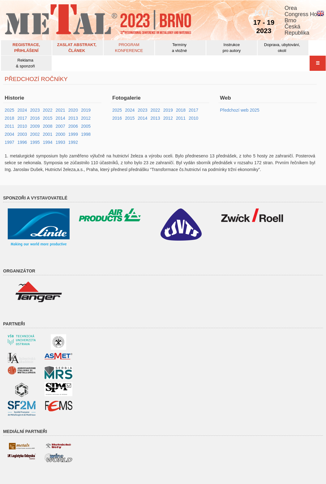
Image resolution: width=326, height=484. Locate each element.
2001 (47, 134)
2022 (47, 110)
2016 (35, 118)
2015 (47, 118)
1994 (47, 142)
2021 (60, 110)
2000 (60, 134)
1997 (9, 142)
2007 (60, 126)
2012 (86, 118)
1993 (60, 142)
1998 (86, 134)
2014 (60, 118)
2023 (35, 110)
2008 (47, 126)
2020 (73, 110)
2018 (9, 118)
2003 (22, 134)
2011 (9, 126)
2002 (35, 134)
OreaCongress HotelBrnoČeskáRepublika (304, 20)
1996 (22, 142)
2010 (22, 126)
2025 (9, 110)
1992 (73, 142)
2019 (86, 110)
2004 (9, 134)
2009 (35, 126)
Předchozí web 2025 (240, 110)
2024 (22, 110)
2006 (73, 126)
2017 (22, 118)
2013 (73, 118)
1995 (35, 142)
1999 (73, 134)
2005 (86, 126)
